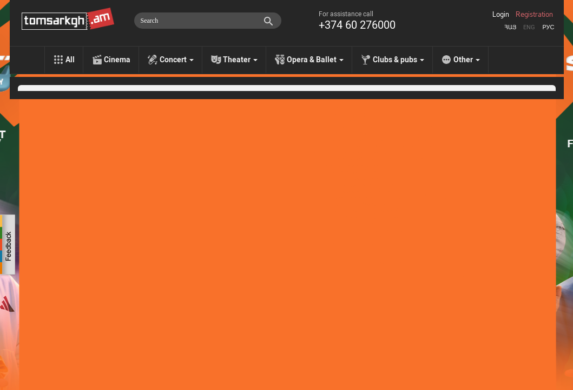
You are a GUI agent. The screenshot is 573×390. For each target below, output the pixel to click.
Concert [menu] (177, 59)
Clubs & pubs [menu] (398, 59)
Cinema (117, 59)
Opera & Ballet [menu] (315, 59)
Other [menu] (466, 59)
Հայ (510, 27)
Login (500, 14)
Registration (534, 14)
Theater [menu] (240, 59)
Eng (529, 27)
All (70, 59)
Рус (548, 27)
